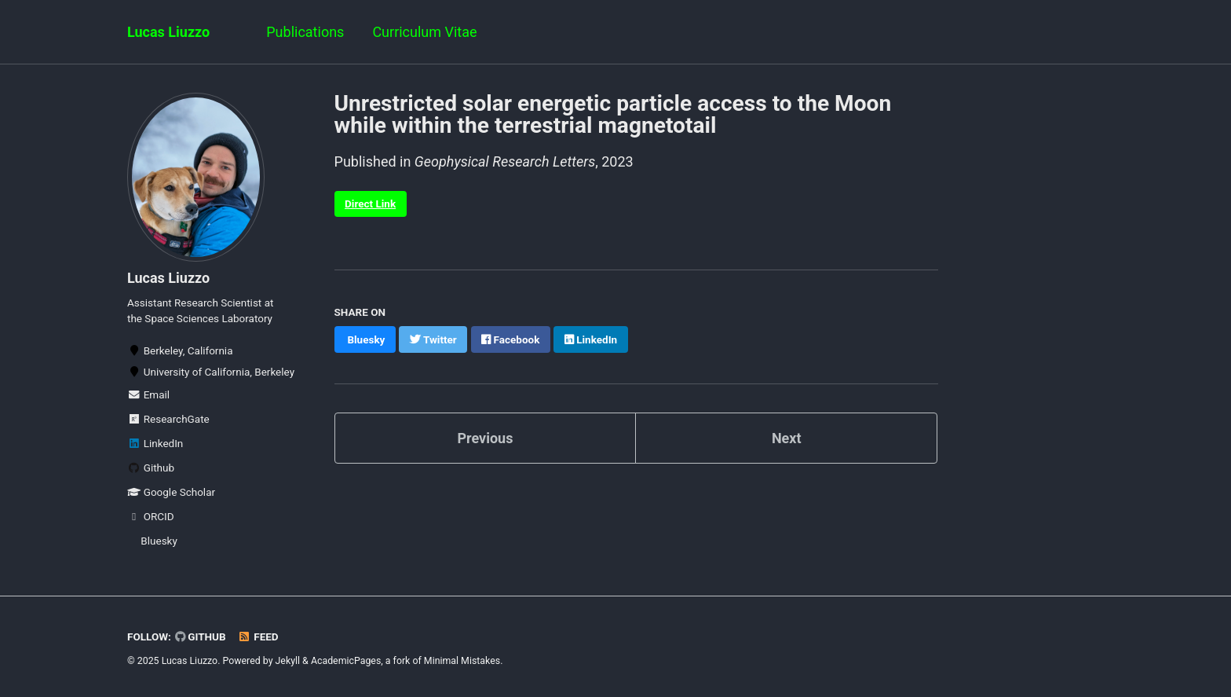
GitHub (200, 636)
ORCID (150, 516)
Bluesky (159, 540)
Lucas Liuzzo (168, 32)
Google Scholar (171, 492)
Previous (485, 438)
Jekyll (288, 660)
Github (150, 467)
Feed (258, 636)
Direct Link (370, 203)
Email (148, 394)
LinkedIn (155, 443)
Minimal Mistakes (462, 660)
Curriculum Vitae (424, 32)
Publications (305, 32)
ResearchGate (168, 419)
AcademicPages (346, 660)
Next (787, 438)
